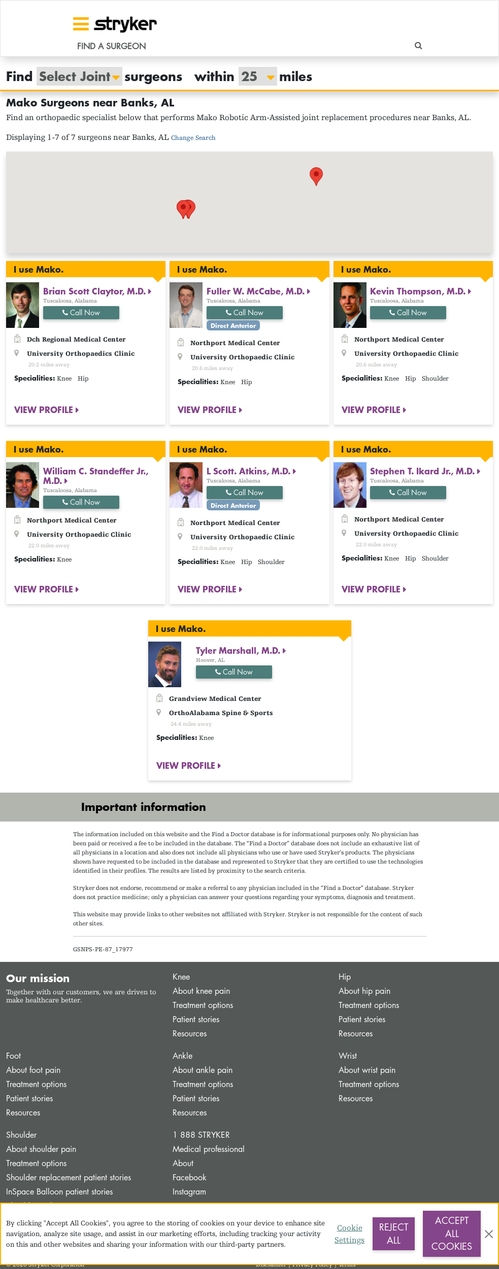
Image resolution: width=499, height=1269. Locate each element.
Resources (190, 1033)
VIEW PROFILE (45, 409)
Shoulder (21, 1135)
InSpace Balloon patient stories (59, 1191)
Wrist (348, 1056)
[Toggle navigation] (81, 24)
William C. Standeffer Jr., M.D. (95, 475)
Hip (345, 977)
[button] (157, 203)
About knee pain (201, 991)
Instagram (189, 1191)
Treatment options (203, 1005)
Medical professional (209, 1149)
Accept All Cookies (451, 1233)
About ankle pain (202, 1070)
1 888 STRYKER (201, 1135)
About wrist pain (367, 1070)
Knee (181, 977)
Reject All (393, 1233)
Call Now (81, 312)
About (183, 1163)
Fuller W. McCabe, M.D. (257, 290)
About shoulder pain (41, 1149)
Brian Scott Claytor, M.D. (95, 290)
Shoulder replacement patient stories (68, 1177)
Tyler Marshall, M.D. (239, 650)
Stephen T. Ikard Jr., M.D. (423, 470)
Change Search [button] (193, 137)
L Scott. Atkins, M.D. (250, 470)
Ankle (182, 1056)
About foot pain (33, 1070)
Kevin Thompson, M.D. (419, 290)
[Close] (489, 1234)
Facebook (190, 1177)
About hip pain (364, 991)
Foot (13, 1056)
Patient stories (196, 1019)
